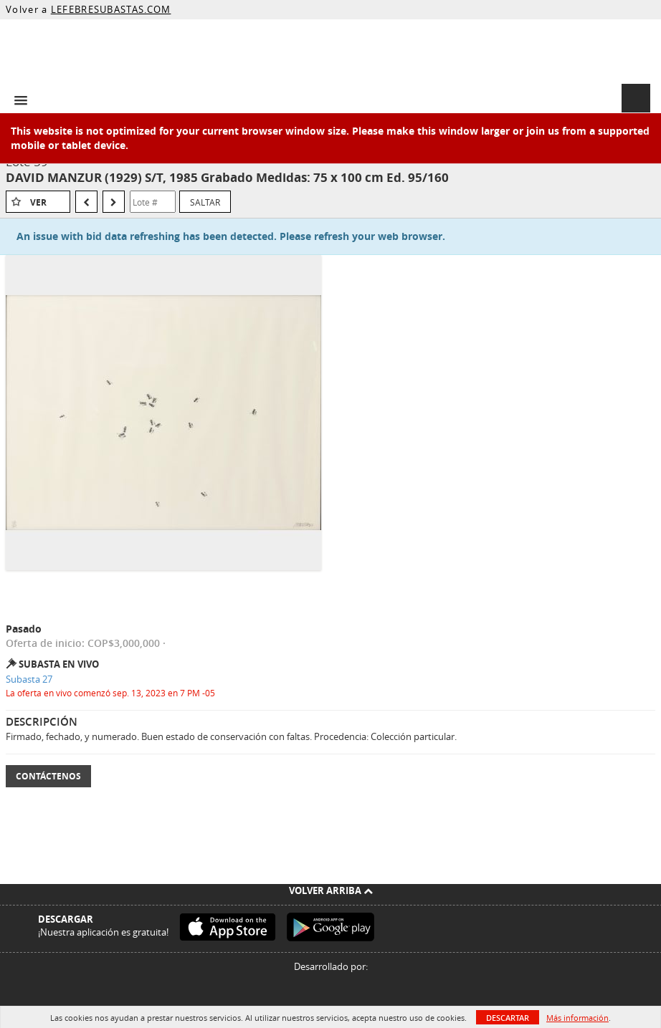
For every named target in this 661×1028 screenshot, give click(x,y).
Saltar (205, 202)
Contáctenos (48, 776)
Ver (38, 202)
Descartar (507, 1017)
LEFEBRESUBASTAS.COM (111, 9)
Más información (577, 1017)
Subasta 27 (29, 679)
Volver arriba (331, 890)
